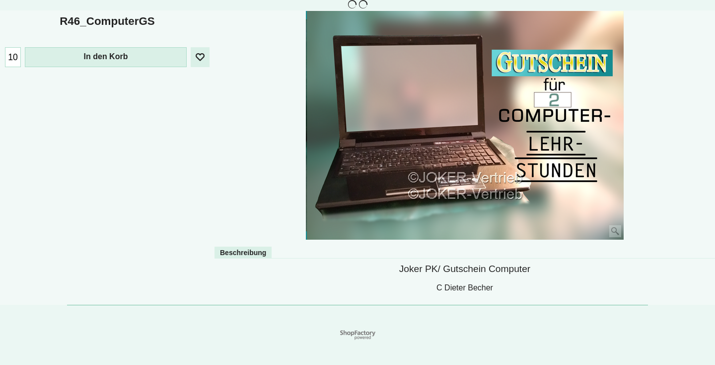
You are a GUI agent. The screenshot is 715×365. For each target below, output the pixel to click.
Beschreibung (243, 253)
